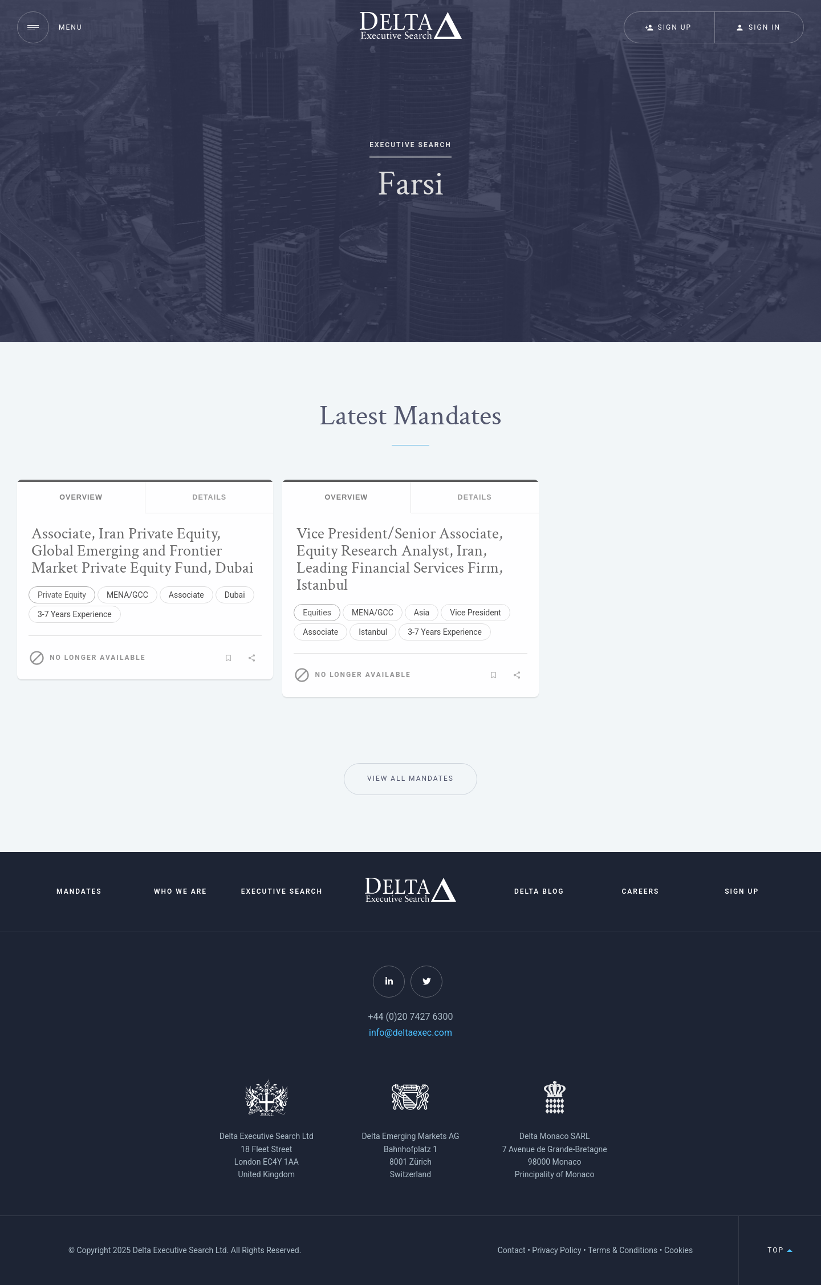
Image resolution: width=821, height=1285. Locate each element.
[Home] (410, 898)
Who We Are (180, 891)
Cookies (678, 1250)
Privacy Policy (556, 1250)
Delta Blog (539, 891)
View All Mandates (410, 779)
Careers (640, 891)
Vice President (475, 612)
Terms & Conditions (622, 1250)
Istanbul (373, 632)
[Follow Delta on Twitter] (426, 982)
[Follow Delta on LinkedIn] (389, 982)
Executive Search (282, 891)
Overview (81, 497)
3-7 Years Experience (75, 614)
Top (780, 1250)
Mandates (79, 891)
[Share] (251, 657)
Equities (317, 612)
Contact (512, 1250)
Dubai (235, 594)
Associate (186, 594)
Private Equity (62, 594)
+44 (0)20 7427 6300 (410, 1016)
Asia (421, 612)
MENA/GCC (127, 594)
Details (209, 497)
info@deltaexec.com (410, 1032)
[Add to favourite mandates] (228, 657)
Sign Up (742, 891)
